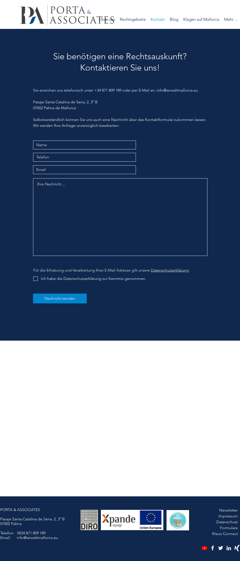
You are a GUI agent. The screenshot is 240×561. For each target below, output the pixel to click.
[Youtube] (204, 548)
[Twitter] (220, 548)
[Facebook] (212, 548)
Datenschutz (227, 522)
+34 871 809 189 (107, 90)
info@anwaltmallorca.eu (177, 90)
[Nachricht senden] (60, 298)
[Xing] (237, 548)
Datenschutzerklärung (170, 270)
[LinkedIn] (229, 548)
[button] (132, 19)
